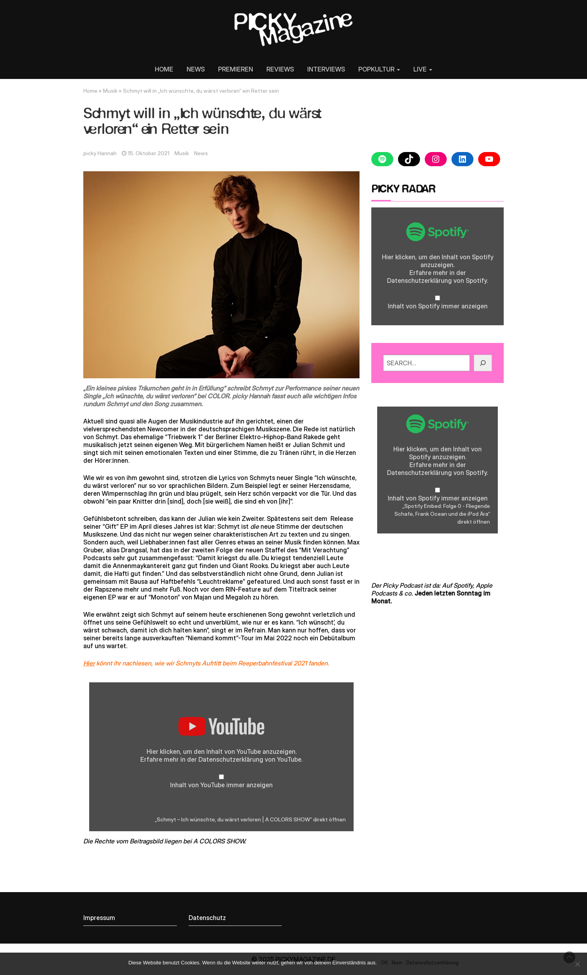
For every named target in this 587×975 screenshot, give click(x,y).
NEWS (196, 69)
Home (90, 91)
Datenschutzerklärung (230, 759)
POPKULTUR (379, 69)
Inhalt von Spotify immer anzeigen (438, 306)
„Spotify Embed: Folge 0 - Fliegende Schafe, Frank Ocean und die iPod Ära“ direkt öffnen (442, 514)
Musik (110, 91)
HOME (164, 69)
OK (384, 962)
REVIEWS (280, 69)
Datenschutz (207, 918)
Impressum (99, 918)
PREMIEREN (235, 69)
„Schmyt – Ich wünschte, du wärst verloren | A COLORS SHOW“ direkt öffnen (250, 819)
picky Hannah (100, 153)
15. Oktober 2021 (148, 153)
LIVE (422, 69)
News (201, 153)
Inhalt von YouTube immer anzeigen (221, 785)
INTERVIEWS (326, 69)
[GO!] (483, 363)
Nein (397, 962)
